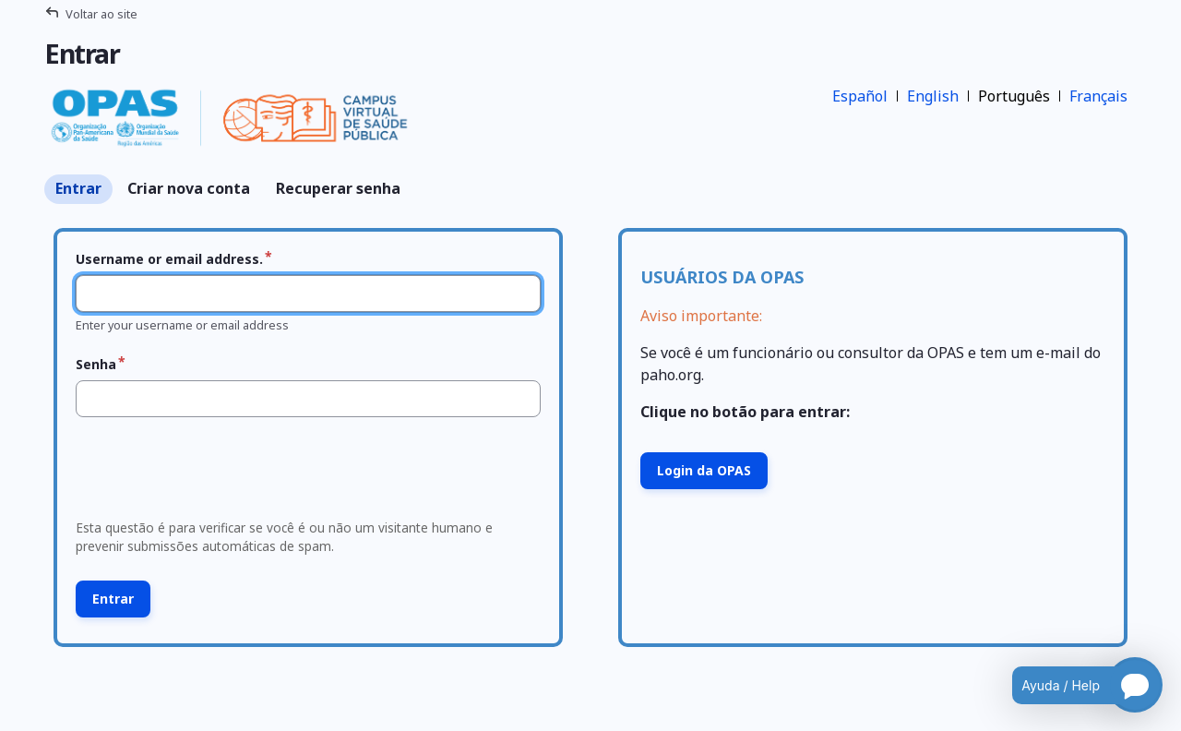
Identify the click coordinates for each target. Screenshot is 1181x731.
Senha (96, 364)
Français (1098, 96)
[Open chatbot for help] (1073, 685)
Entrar (78, 188)
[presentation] (209, 473)
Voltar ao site (101, 14)
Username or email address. (169, 259)
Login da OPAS (704, 470)
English (933, 96)
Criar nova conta (188, 188)
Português (1014, 96)
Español (860, 96)
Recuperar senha (338, 188)
